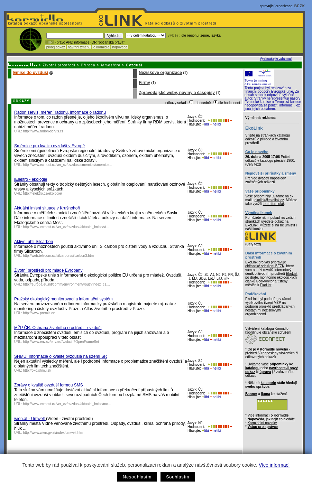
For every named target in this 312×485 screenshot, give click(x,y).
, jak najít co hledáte (271, 419)
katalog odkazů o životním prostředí (181, 23)
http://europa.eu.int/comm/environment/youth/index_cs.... (66, 284)
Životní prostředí (59, 65)
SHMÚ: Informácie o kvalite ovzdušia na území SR (60, 356)
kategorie (268, 383)
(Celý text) (253, 164)
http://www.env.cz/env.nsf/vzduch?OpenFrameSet (61, 342)
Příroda (88, 65)
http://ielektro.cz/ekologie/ (42, 193)
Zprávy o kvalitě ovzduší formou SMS (48, 385)
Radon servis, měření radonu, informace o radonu (60, 112)
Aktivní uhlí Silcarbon (33, 241)
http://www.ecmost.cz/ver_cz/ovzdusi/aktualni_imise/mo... (67, 404)
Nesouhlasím (137, 476)
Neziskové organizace (160, 72)
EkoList (266, 285)
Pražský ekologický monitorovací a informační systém (63, 299)
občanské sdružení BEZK (264, 266)
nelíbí (215, 124)
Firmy (144, 82)
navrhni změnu (79, 47)
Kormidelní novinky (262, 423)
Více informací (274, 465)
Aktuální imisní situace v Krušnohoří (47, 208)
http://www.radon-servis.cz (43, 131)
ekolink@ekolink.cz (269, 200)
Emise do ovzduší (30, 72)
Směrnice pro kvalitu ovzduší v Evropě (49, 145)
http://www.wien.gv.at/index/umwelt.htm (53, 433)
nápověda (120, 47)
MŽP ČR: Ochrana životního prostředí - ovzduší (58, 327)
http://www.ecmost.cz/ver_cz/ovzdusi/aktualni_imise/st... (66, 227)
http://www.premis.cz (39, 313)
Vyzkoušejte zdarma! (276, 58)
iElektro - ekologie (30, 179)
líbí (205, 124)
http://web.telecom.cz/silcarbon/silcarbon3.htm (58, 256)
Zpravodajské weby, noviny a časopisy (177, 92)
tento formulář (273, 204)
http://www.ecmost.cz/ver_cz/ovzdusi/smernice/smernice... (67, 165)
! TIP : (49, 42)
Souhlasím (177, 476)
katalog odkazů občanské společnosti (44, 23)
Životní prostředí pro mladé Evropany (48, 270)
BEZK (299, 6)
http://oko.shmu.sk (37, 370)
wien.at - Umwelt (30, 418)
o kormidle (101, 47)
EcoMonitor (265, 281)
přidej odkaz (55, 47)
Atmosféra (111, 65)
